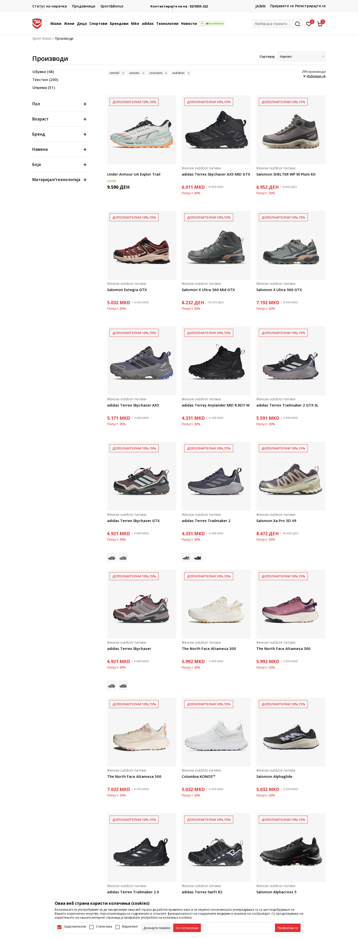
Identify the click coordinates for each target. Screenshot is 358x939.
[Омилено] (309, 23)
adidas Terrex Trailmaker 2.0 (133, 891)
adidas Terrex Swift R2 (202, 891)
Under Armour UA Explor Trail (133, 174)
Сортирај (267, 56)
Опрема (43, 87)
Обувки (43, 71)
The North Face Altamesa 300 (209, 648)
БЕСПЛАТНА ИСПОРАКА (179, 4)
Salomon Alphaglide (274, 776)
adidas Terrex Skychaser (129, 648)
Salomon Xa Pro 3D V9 (276, 520)
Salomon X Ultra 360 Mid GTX (208, 289)
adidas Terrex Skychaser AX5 (133, 405)
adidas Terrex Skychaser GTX (133, 520)
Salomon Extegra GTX (127, 289)
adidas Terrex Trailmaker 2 (206, 520)
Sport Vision (41, 38)
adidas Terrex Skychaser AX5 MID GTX (216, 174)
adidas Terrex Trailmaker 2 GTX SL (287, 405)
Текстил (45, 79)
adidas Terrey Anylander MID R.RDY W (216, 405)
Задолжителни (75, 926)
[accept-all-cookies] (288, 928)
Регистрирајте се (310, 5)
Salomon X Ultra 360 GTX (279, 289)
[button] (277, 23)
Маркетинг (130, 926)
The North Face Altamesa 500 (134, 776)
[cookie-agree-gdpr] (187, 928)
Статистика (104, 926)
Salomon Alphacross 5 (276, 891)
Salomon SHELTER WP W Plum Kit (286, 174)
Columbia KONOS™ (199, 776)
